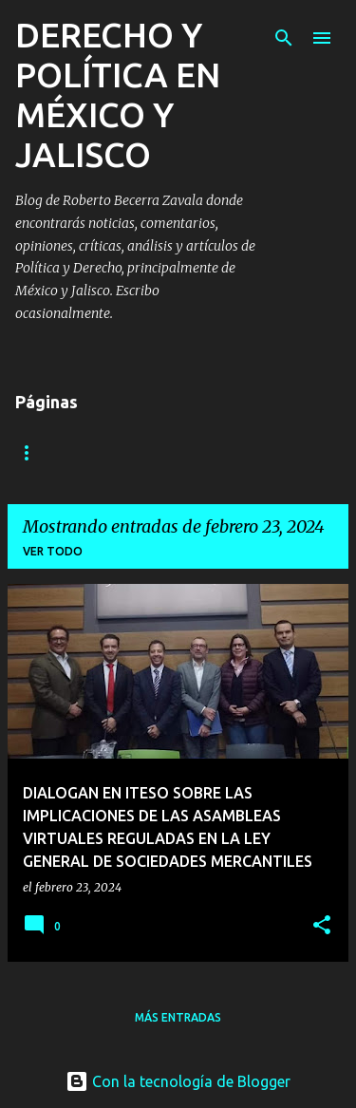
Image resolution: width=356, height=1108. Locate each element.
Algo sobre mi (61, 452)
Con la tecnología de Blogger (178, 1081)
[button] (321, 926)
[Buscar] (283, 38)
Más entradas (178, 1017)
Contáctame (191, 452)
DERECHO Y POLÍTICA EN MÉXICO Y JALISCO (117, 94)
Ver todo (53, 551)
